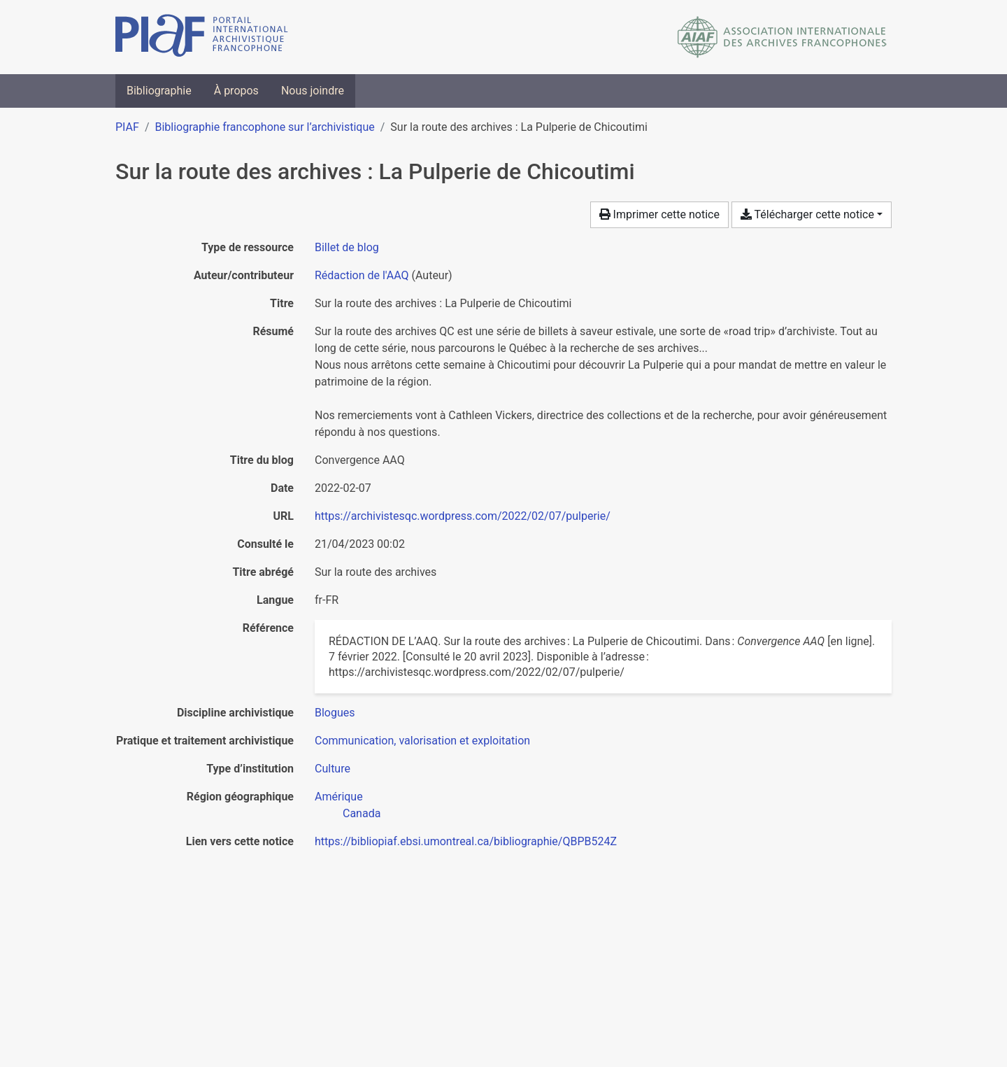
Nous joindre (312, 90)
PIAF (127, 127)
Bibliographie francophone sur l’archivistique (264, 127)
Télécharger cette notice (807, 214)
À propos (236, 90)
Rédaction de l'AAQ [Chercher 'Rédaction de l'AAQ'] (362, 275)
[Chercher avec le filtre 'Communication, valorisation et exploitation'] (422, 740)
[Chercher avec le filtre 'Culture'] (332, 768)
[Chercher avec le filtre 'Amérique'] (339, 796)
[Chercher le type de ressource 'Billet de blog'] (347, 247)
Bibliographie (159, 90)
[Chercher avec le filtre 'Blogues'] (335, 712)
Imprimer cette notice (659, 214)
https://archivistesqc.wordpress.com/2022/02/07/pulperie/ (462, 516)
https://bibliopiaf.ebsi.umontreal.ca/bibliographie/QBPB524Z (466, 841)
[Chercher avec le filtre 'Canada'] (361, 813)
